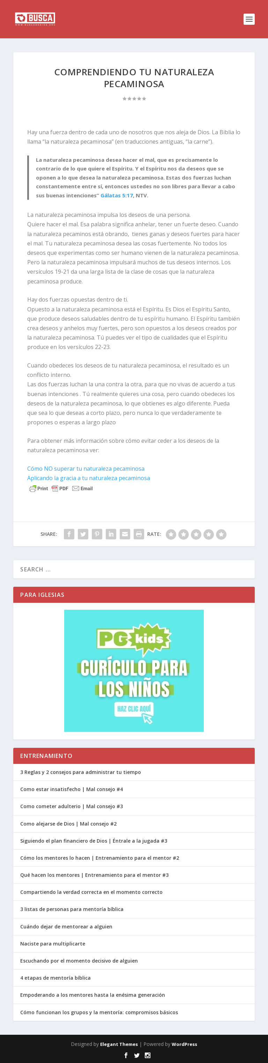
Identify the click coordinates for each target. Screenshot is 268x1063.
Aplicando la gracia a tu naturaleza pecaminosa (88, 478)
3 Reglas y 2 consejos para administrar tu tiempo (80, 772)
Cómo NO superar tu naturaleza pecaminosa (85, 468)
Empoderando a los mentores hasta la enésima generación (92, 995)
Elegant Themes (119, 1044)
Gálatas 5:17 (116, 195)
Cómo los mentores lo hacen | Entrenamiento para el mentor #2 (99, 858)
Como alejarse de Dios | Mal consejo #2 (68, 823)
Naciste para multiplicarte (52, 943)
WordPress (184, 1044)
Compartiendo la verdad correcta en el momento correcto (91, 892)
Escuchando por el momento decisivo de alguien (79, 960)
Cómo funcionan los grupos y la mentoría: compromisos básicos (99, 1012)
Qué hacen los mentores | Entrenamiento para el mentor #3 (94, 875)
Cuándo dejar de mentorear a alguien (66, 926)
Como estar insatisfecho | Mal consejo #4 (71, 789)
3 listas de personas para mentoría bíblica (72, 909)
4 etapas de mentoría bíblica (55, 977)
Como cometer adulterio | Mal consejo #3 (71, 806)
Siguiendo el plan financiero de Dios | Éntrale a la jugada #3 (93, 840)
